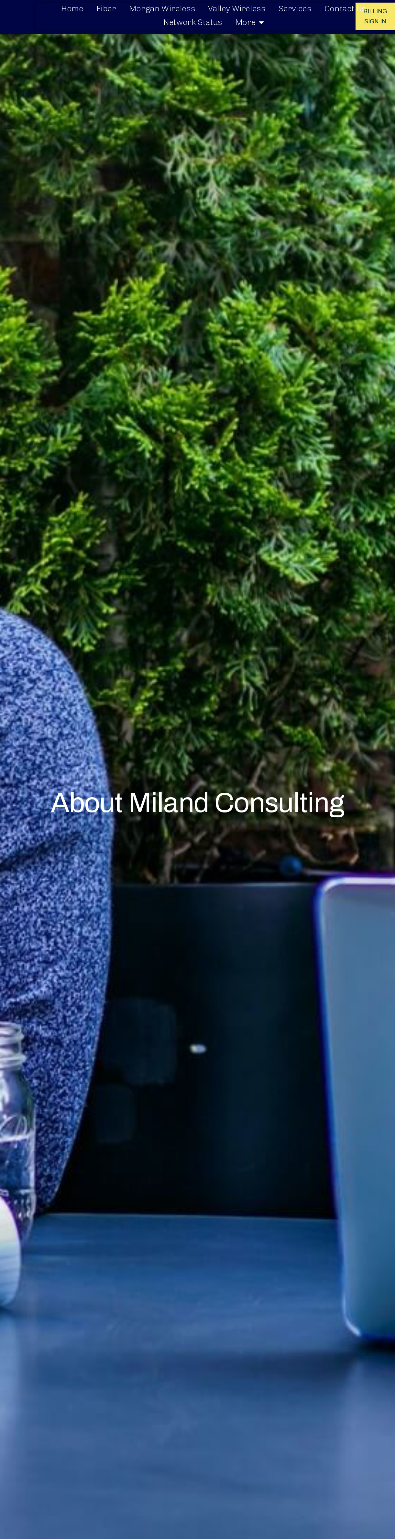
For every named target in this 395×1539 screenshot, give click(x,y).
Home (72, 8)
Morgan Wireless (162, 8)
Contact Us (345, 8)
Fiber (106, 8)
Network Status (192, 22)
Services (295, 8)
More (249, 22)
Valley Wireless (236, 8)
